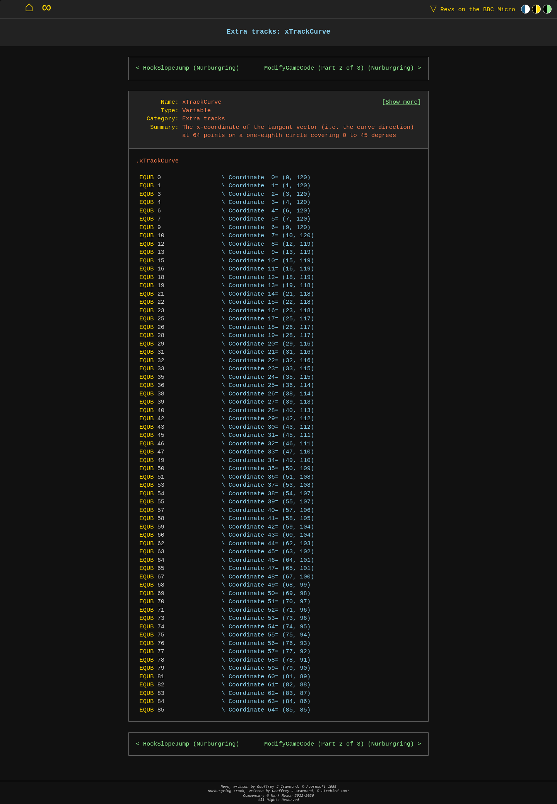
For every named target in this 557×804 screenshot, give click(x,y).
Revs (471, 9)
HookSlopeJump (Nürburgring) (191, 68)
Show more (402, 102)
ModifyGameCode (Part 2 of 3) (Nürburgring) (339, 68)
